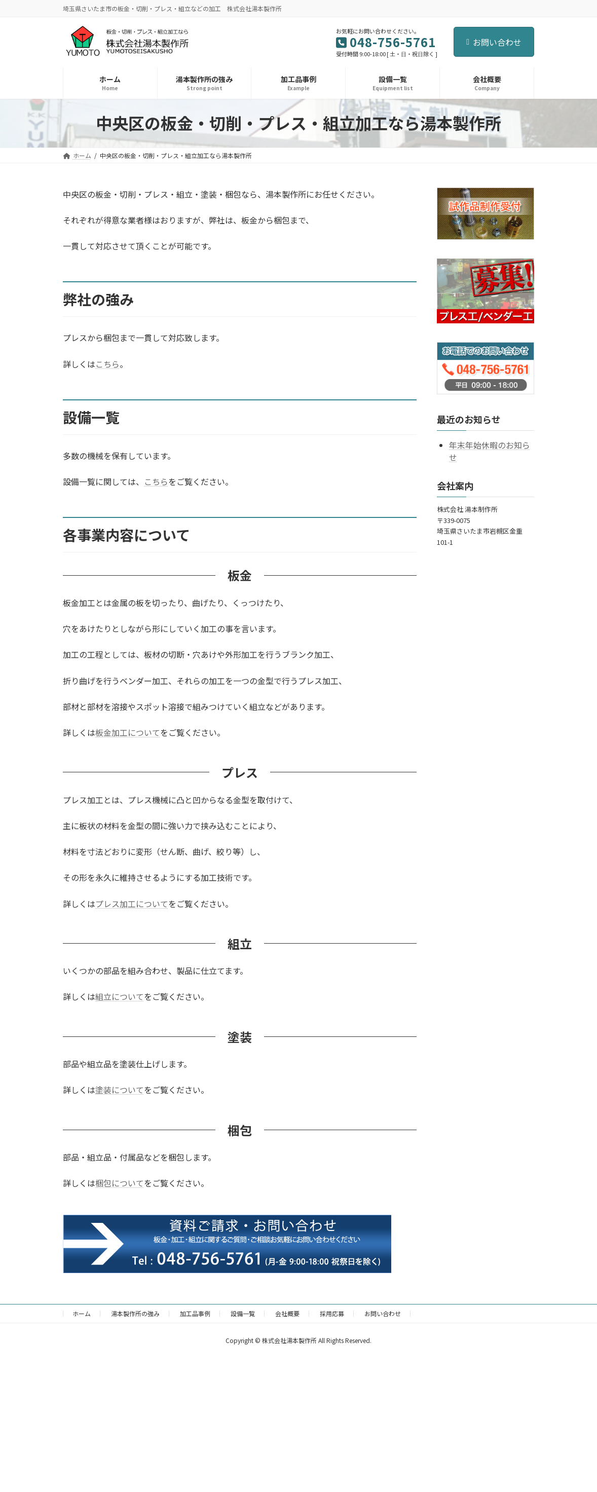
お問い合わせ (493, 42)
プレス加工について (131, 904)
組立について (119, 996)
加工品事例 (195, 1313)
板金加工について (127, 732)
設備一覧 (243, 1313)
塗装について (119, 1090)
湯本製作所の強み (135, 1313)
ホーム (81, 1313)
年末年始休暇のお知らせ (489, 450)
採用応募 (332, 1313)
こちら (107, 364)
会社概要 (287, 1313)
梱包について (119, 1183)
